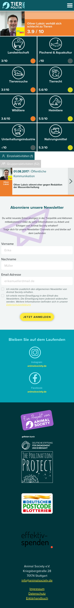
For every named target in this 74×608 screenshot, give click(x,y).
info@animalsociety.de (37, 580)
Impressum (37, 588)
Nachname (8, 259)
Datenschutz (37, 593)
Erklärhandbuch (37, 598)
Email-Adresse (11, 274)
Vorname (7, 243)
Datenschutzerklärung (18, 304)
